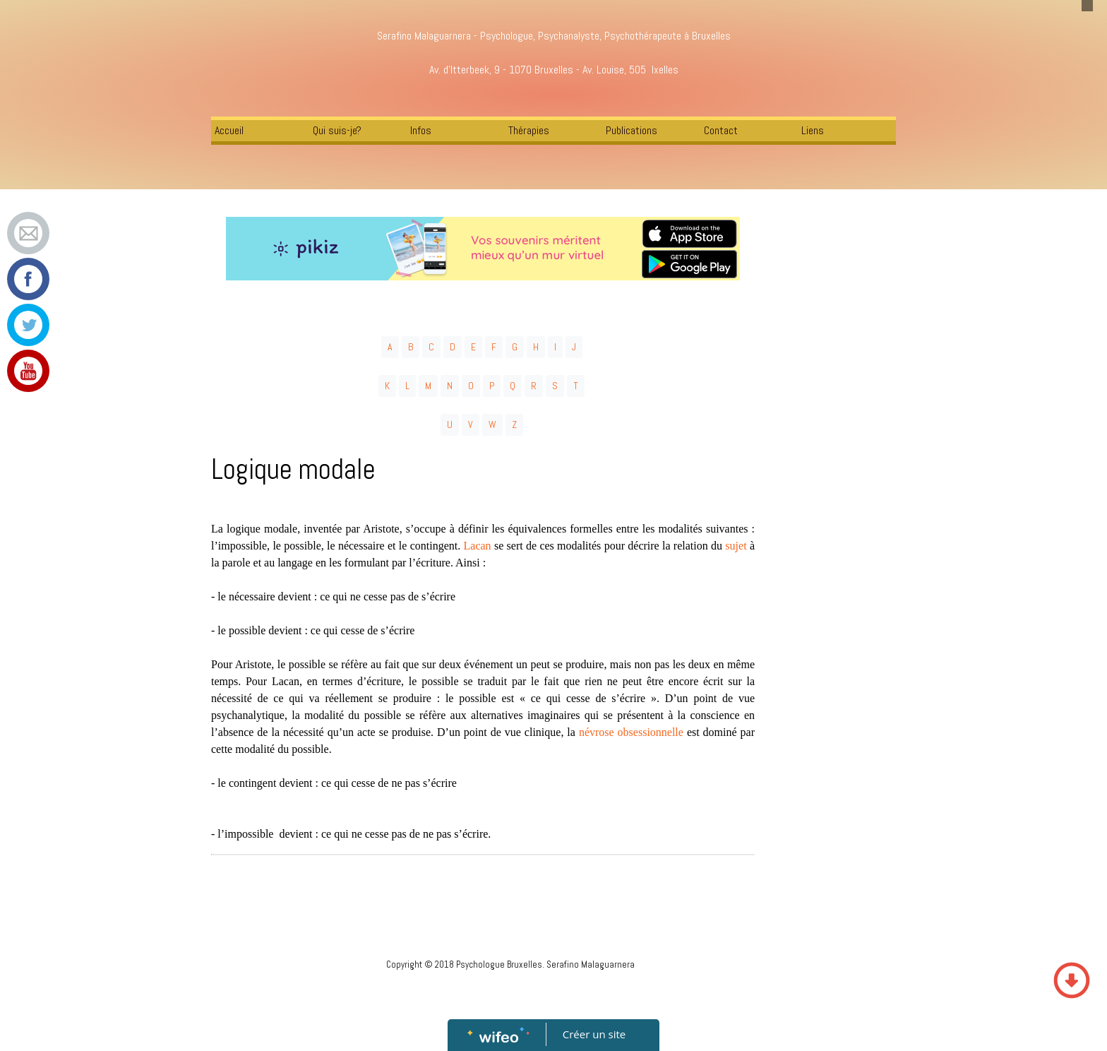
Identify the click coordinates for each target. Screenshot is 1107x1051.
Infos (420, 130)
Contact (721, 130)
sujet (735, 546)
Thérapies (528, 130)
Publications (631, 130)
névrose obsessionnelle (631, 732)
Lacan (477, 546)
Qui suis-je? (337, 130)
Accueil (229, 130)
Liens (812, 130)
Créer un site (594, 1034)
